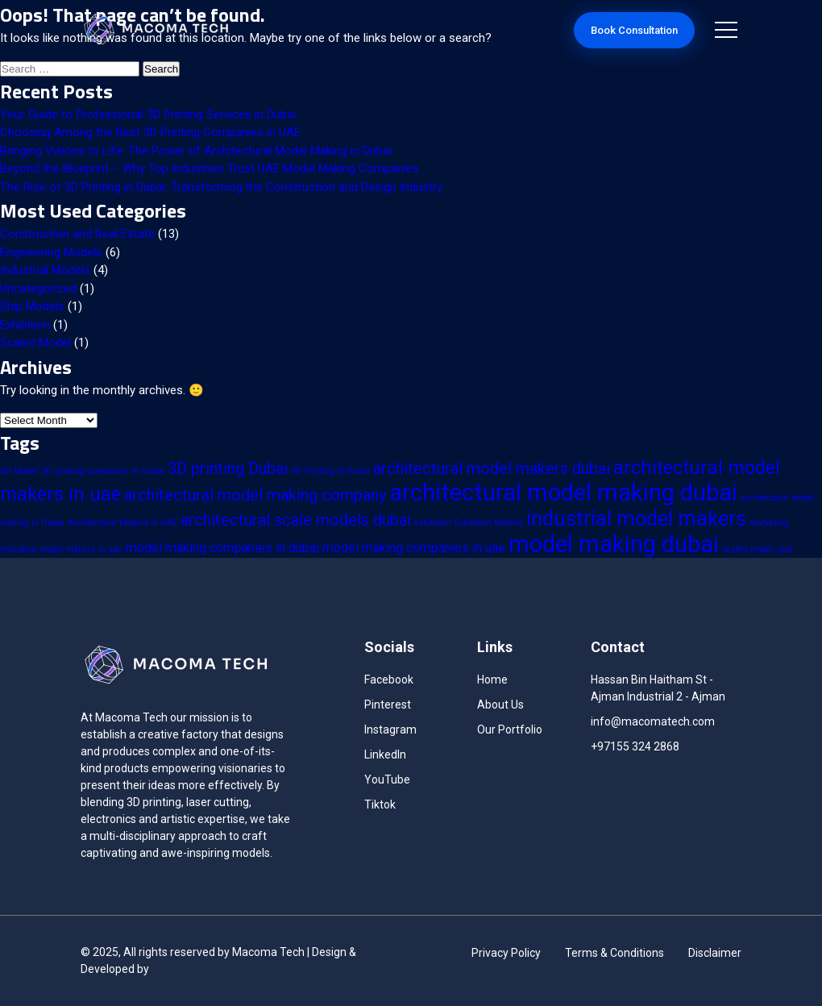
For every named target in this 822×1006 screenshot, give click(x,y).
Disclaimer (714, 952)
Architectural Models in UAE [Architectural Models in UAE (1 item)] (122, 523)
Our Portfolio (509, 729)
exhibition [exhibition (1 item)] (432, 523)
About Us (500, 704)
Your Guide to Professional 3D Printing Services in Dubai (148, 114)
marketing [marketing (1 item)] (769, 523)
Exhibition (25, 325)
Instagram (390, 729)
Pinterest (387, 704)
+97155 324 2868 (635, 746)
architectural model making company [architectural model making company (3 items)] (255, 495)
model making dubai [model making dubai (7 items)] (614, 544)
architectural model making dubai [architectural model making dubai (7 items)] (563, 492)
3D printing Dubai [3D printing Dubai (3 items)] (228, 468)
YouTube (387, 779)
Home (492, 679)
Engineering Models (51, 252)
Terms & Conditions (614, 952)
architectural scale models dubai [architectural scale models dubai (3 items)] (296, 520)
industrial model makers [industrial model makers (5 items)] (636, 518)
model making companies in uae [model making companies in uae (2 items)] (413, 547)
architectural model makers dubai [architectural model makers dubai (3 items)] (491, 468)
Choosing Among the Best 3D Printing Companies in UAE (150, 132)
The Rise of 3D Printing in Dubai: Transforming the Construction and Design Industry (221, 187)
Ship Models (32, 306)
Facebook (388, 679)
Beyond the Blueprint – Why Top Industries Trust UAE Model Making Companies (209, 168)
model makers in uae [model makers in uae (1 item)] (81, 549)
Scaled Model (35, 342)
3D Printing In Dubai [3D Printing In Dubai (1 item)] (330, 471)
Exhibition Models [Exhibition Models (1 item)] (489, 523)
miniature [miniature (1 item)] (18, 549)
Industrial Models (45, 270)
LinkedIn (385, 754)
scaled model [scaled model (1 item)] (748, 549)
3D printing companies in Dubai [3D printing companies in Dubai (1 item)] (102, 471)
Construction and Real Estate (77, 234)
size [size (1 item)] (785, 549)
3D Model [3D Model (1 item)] (19, 471)
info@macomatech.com (653, 721)
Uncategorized (38, 288)
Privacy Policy (506, 952)
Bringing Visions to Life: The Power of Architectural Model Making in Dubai (196, 150)
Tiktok (380, 804)
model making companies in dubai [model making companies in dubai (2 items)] (222, 547)
